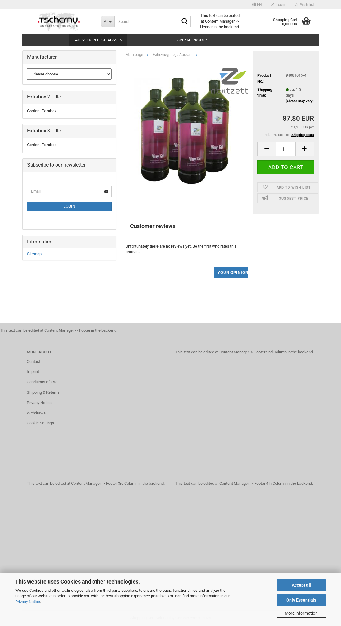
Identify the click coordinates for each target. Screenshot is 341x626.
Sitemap (34, 254)
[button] (257, 4)
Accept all (301, 585)
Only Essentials (301, 600)
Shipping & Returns (43, 392)
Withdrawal (36, 413)
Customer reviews (152, 226)
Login (69, 206)
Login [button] (278, 4)
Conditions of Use (42, 382)
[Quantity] (286, 149)
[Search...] (107, 21)
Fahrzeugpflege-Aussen (97, 40)
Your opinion (233, 272)
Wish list (304, 4)
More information (301, 613)
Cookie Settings (40, 423)
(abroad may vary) (300, 101)
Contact (33, 361)
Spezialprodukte (194, 40)
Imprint (33, 371)
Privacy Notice (27, 601)
